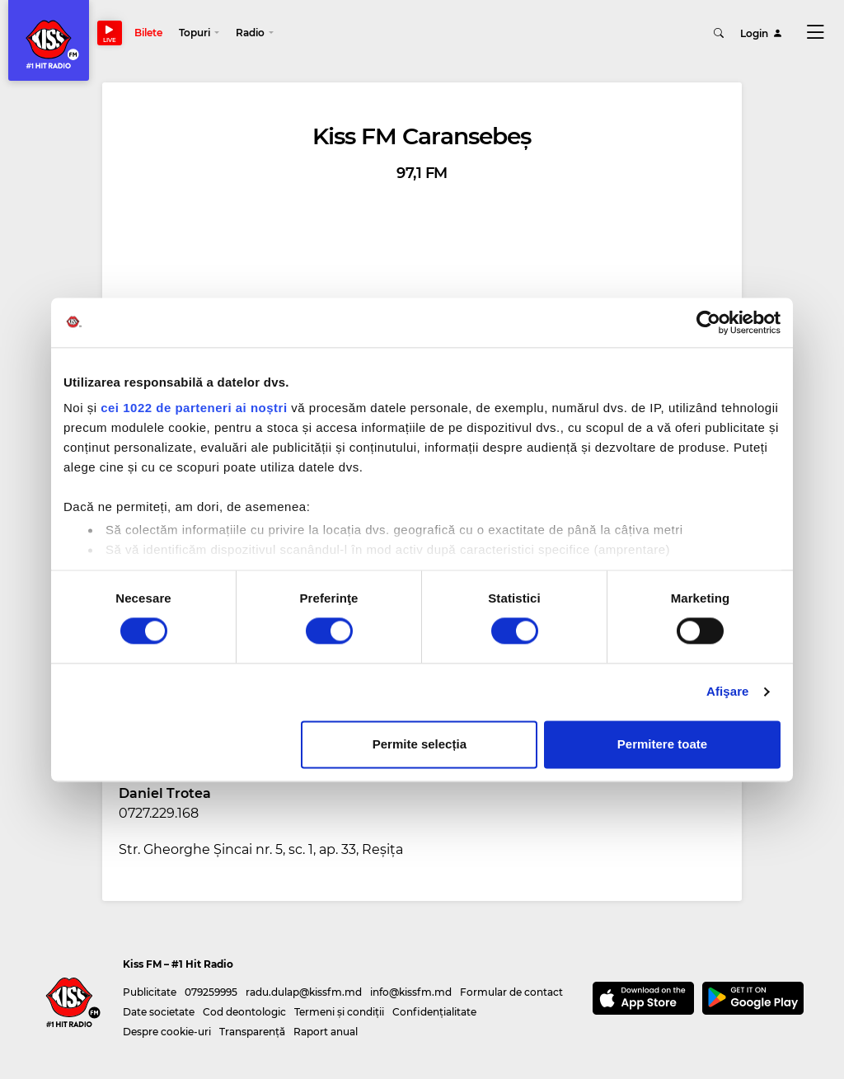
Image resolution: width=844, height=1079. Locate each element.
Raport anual (325, 1031)
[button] (199, 33)
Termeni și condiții (339, 1012)
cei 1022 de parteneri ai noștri (194, 408)
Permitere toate (662, 744)
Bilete (148, 32)
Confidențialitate (434, 1012)
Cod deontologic (244, 1012)
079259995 (211, 992)
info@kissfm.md (411, 992)
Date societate (159, 1012)
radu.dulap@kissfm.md (304, 992)
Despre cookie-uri (167, 1031)
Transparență (252, 1031)
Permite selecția (420, 744)
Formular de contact (511, 992)
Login (761, 32)
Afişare (727, 692)
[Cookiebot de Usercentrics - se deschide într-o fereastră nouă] (708, 322)
